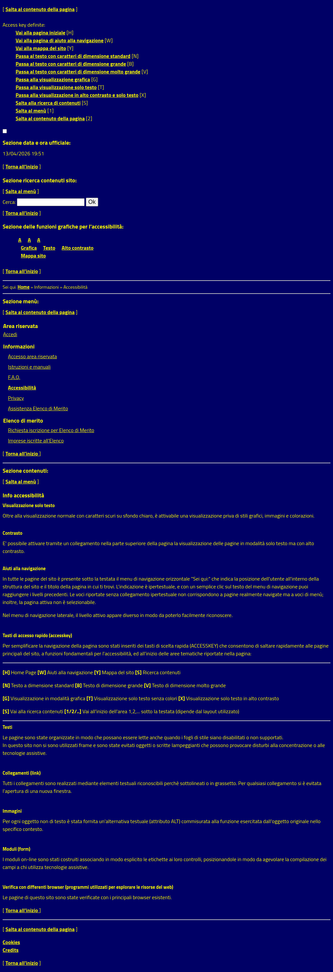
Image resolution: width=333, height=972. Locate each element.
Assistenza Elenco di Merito (38, 408)
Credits (11, 950)
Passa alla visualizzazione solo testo (56, 87)
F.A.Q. (14, 377)
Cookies (11, 942)
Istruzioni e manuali (29, 367)
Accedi (10, 334)
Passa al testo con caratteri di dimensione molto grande (78, 71)
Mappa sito (33, 255)
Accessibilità (22, 387)
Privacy (16, 398)
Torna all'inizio (22, 166)
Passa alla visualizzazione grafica (53, 79)
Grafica (29, 248)
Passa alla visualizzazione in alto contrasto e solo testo (77, 95)
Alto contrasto (78, 248)
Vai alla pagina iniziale (40, 32)
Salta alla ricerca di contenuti (48, 103)
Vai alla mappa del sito (41, 48)
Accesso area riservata (32, 356)
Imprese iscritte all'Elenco (36, 440)
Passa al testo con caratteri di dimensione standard (73, 56)
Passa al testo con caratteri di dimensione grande (71, 64)
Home (24, 287)
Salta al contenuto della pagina (40, 9)
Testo (49, 248)
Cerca (9, 202)
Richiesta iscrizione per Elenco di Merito (51, 430)
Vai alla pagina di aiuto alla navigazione (59, 40)
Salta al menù (31, 110)
